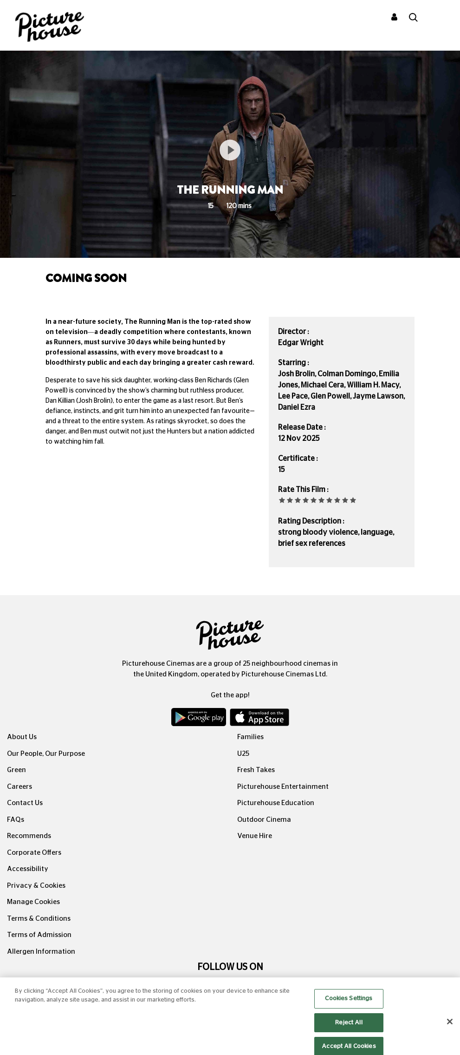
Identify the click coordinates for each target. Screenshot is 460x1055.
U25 (243, 753)
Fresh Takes (256, 770)
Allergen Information (41, 951)
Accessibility (27, 868)
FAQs (15, 819)
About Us (22, 737)
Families (250, 737)
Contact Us (25, 802)
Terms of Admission (39, 934)
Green (16, 770)
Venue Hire (254, 835)
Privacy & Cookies (36, 885)
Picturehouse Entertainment (283, 786)
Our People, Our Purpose (46, 753)
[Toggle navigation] (440, 18)
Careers (19, 786)
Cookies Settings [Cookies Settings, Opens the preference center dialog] (348, 1009)
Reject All (348, 1032)
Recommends (29, 835)
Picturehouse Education (275, 802)
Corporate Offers (34, 852)
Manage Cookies (33, 901)
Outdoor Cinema (264, 819)
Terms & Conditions (39, 918)
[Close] (450, 1032)
